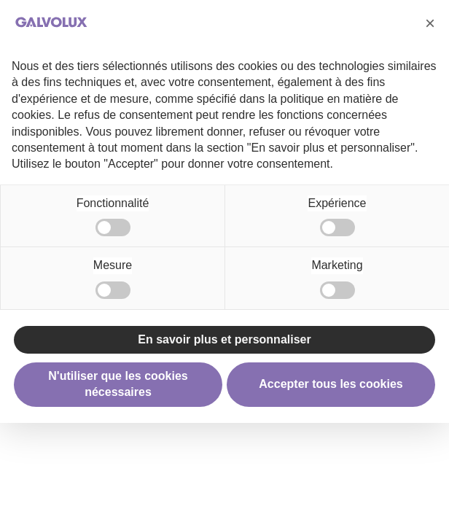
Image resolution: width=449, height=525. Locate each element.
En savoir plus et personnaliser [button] (224, 339)
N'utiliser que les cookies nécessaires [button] (117, 384)
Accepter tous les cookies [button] (330, 384)
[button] (430, 23)
